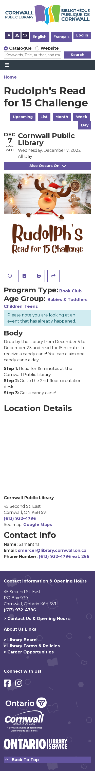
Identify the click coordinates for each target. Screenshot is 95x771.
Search (77, 54)
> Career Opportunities (29, 652)
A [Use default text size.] (25, 35)
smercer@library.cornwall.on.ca (52, 550)
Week (81, 117)
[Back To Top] (47, 760)
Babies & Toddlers (67, 299)
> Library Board (20, 639)
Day (84, 125)
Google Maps (37, 524)
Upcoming (23, 117)
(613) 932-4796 (20, 518)
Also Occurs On (47, 165)
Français (61, 36)
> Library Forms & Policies (32, 646)
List (44, 117)
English (40, 36)
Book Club (70, 291)
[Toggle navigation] (7, 65)
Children (13, 306)
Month (61, 117)
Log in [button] (82, 35)
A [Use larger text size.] (17, 35)
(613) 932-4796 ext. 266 (64, 556)
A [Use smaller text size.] (9, 35)
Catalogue (20, 48)
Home (10, 77)
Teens (31, 306)
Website (50, 48)
